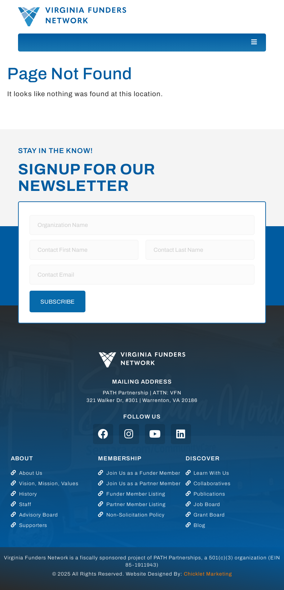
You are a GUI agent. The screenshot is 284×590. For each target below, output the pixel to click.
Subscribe (57, 302)
